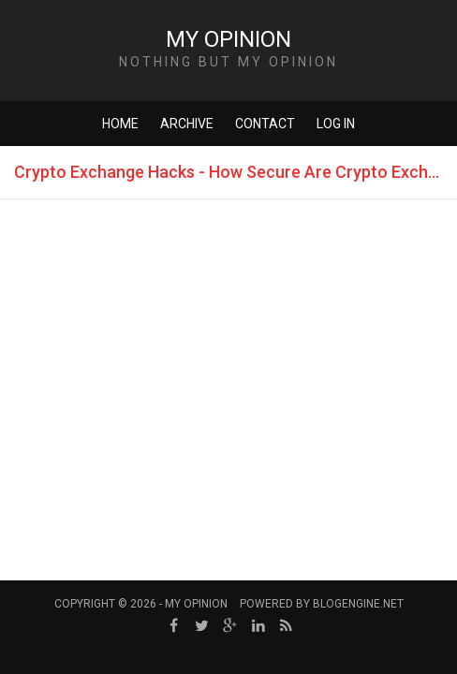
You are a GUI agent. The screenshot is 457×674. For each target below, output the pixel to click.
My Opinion (228, 39)
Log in (336, 123)
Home (120, 123)
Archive (187, 123)
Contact (265, 123)
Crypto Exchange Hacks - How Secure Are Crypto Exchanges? (235, 172)
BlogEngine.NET (358, 603)
